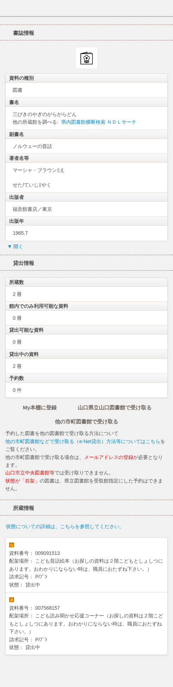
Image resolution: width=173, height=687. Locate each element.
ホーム (7, 8)
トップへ (166, 679)
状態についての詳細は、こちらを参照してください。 (65, 526)
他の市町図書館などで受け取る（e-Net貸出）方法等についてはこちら (82, 441)
